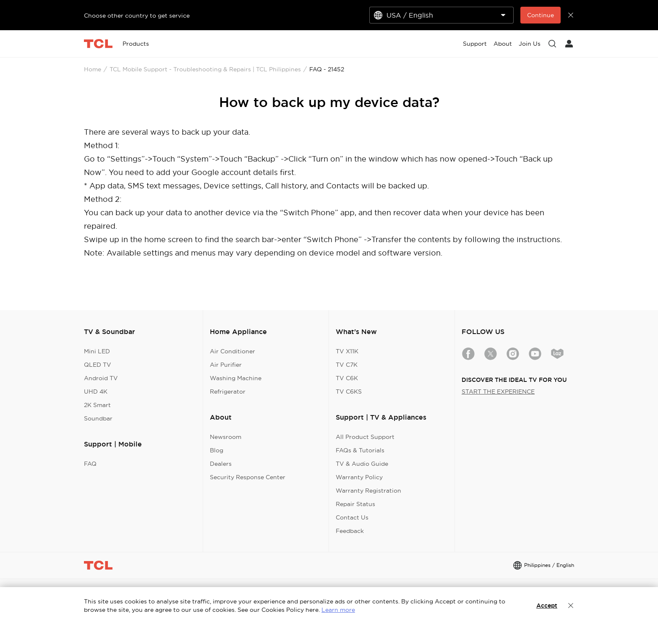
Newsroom (225, 437)
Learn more (338, 610)
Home (92, 69)
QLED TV (97, 364)
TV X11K (347, 351)
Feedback (350, 531)
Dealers (221, 463)
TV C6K (347, 378)
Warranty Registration (368, 490)
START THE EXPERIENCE (498, 391)
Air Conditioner (232, 351)
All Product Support (365, 437)
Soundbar (98, 418)
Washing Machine (235, 378)
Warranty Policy (359, 477)
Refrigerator (227, 391)
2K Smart (97, 405)
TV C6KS (349, 391)
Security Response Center (247, 477)
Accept (546, 605)
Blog (216, 450)
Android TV (101, 378)
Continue (540, 15)
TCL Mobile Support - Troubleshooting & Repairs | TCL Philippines (205, 69)
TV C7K (347, 364)
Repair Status (355, 504)
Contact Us (352, 517)
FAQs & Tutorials (360, 450)
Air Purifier (226, 364)
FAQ (90, 463)
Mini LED (97, 351)
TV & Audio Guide (362, 463)
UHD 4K (95, 391)
